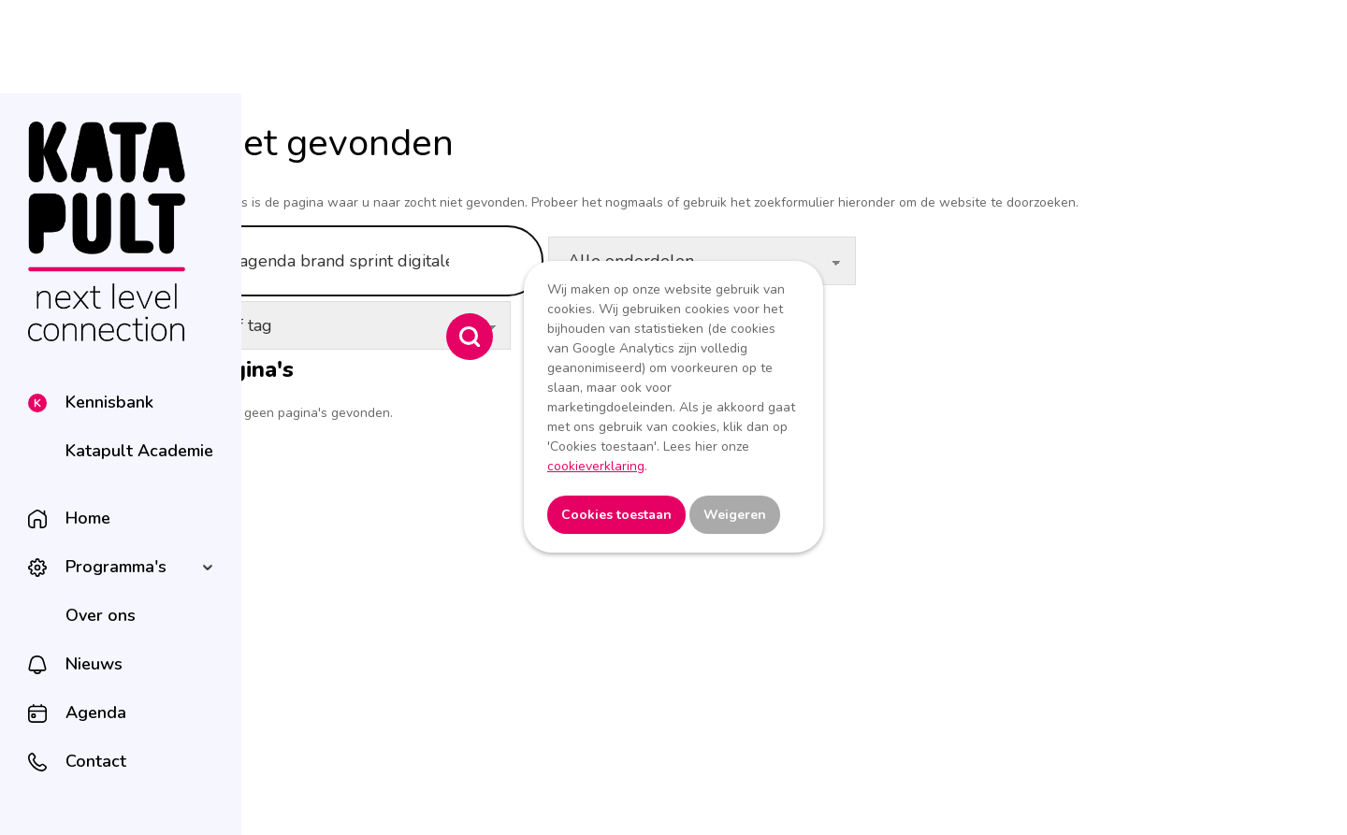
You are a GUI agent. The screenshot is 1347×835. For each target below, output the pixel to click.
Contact (95, 761)
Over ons (100, 615)
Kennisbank (109, 402)
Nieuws (94, 664)
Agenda (95, 712)
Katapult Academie (139, 450)
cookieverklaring (596, 466)
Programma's (116, 566)
